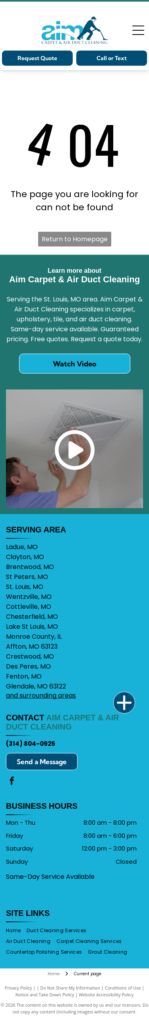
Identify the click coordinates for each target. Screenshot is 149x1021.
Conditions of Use (123, 988)
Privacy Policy (18, 988)
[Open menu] (138, 30)
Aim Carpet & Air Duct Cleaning (62, 722)
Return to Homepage (75, 239)
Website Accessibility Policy (106, 995)
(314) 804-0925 (30, 743)
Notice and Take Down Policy (44, 995)
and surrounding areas (41, 695)
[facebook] (12, 782)
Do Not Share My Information (70, 988)
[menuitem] (16, 930)
